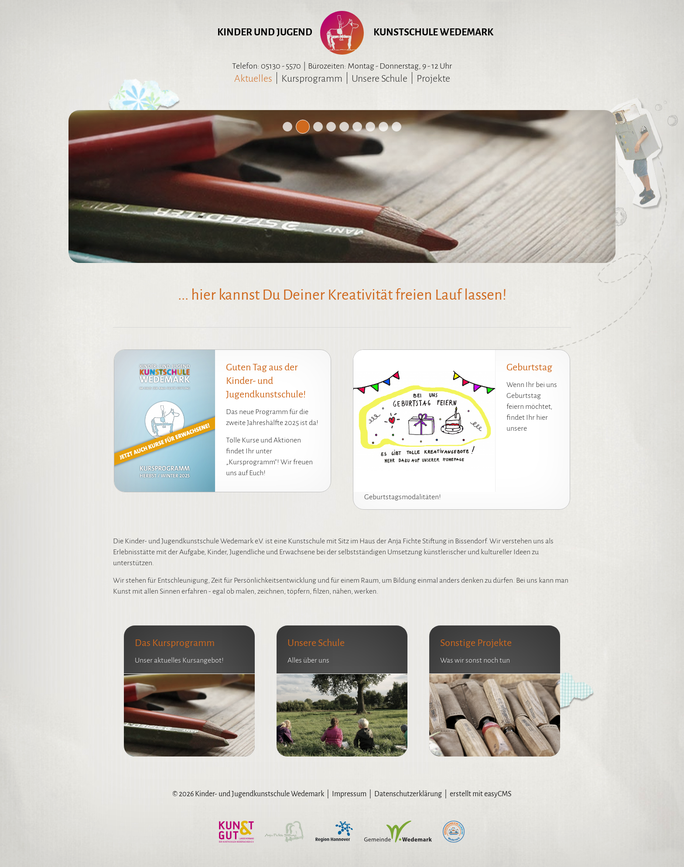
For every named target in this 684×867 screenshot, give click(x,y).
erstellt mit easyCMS (481, 794)
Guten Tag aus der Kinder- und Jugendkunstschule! (266, 381)
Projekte (433, 78)
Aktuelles (253, 78)
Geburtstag (529, 367)
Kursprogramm (311, 78)
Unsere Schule (379, 78)
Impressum (349, 794)
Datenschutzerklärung (408, 794)
